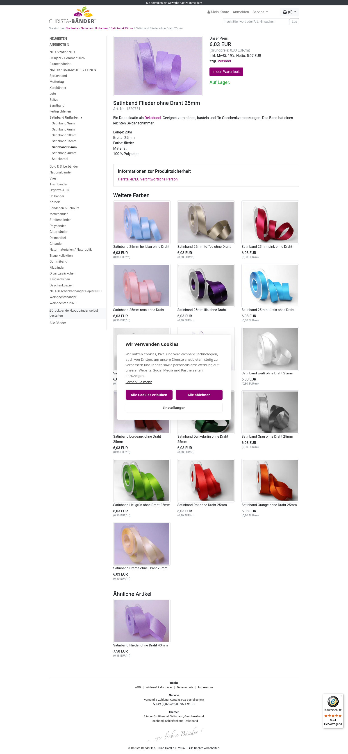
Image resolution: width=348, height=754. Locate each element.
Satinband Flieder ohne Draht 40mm (140, 645)
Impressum (205, 687)
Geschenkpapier (61, 285)
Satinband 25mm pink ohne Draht (266, 247)
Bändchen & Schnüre (64, 208)
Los (294, 21)
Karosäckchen (60, 279)
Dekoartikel (58, 238)
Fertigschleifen (60, 111)
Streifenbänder (60, 220)
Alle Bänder (58, 323)
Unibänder (57, 196)
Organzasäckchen (62, 273)
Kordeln (55, 202)
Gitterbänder (59, 232)
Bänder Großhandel (156, 716)
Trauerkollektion (61, 256)
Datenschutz (185, 687)
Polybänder (58, 226)
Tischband (157, 720)
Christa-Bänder (140, 748)
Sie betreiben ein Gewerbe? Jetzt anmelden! (174, 3)
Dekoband (153, 118)
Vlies (53, 178)
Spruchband (58, 76)
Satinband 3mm (63, 123)
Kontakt (175, 699)
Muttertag (57, 82)
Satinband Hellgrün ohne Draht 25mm (141, 505)
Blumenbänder (60, 64)
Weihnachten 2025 (63, 303)
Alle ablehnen (198, 394)
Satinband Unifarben (94, 28)
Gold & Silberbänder (64, 167)
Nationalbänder (61, 172)
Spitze (54, 100)
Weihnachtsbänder (63, 297)
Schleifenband (174, 720)
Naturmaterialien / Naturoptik (71, 250)
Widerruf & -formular (159, 687)
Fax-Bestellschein (192, 699)
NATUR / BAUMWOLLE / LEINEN (73, 70)
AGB (138, 687)
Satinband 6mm (63, 129)
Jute (53, 94)
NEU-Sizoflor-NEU (62, 52)
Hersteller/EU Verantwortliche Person (148, 179)
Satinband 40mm (64, 153)
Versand (224, 61)
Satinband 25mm (122, 28)
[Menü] (340, 696)
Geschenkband (194, 716)
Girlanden (56, 244)
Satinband (176, 716)
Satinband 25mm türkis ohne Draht (267, 310)
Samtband (57, 106)
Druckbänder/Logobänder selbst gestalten (74, 313)
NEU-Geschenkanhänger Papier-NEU (76, 291)
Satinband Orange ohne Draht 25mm (269, 505)
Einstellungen (173, 407)
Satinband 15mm (64, 141)
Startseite (72, 28)
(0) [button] (288, 12)
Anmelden (241, 12)
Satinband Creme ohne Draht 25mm (140, 568)
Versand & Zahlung (156, 699)
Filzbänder (57, 268)
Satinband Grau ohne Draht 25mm (267, 436)
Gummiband (58, 261)
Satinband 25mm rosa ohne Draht (138, 310)
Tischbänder (58, 184)
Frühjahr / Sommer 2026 (67, 58)
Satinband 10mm (64, 135)
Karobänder (58, 88)
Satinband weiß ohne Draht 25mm (267, 373)
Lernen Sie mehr (139, 382)
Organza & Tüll (60, 190)
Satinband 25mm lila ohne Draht (201, 310)
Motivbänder (59, 214)
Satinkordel (60, 159)
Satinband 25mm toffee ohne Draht (204, 247)
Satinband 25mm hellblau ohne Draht (141, 247)
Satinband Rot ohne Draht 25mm (202, 505)
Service (258, 12)
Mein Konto (218, 12)
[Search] (256, 21)
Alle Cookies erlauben (149, 394)
